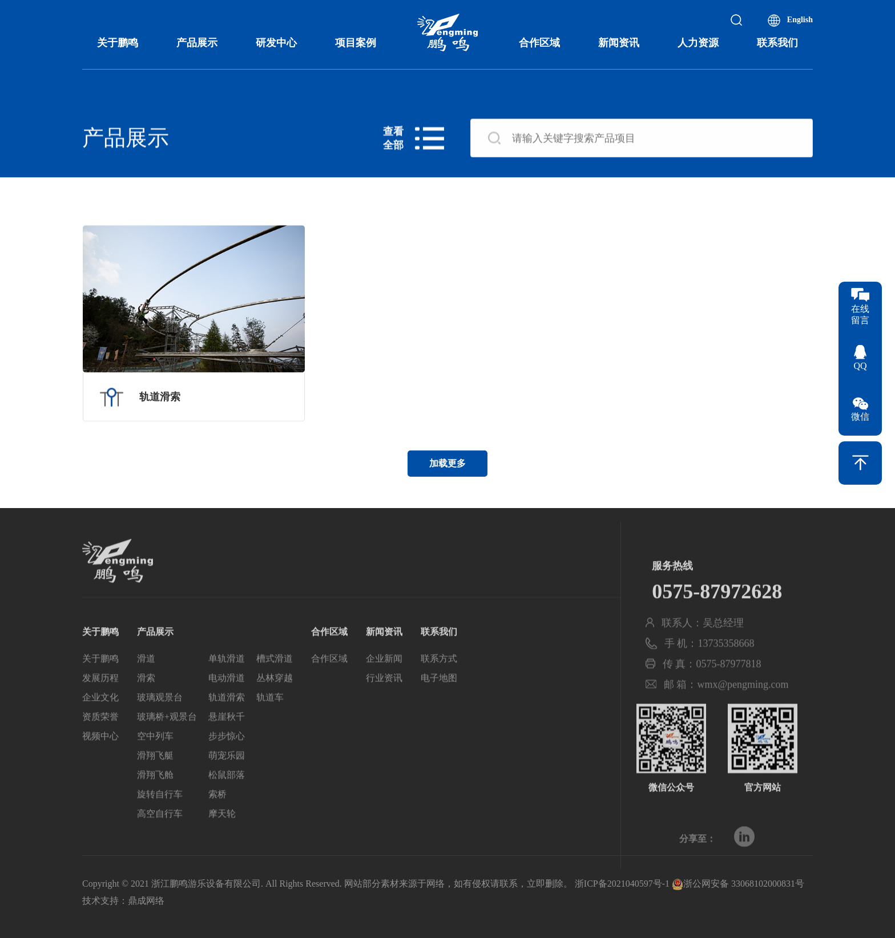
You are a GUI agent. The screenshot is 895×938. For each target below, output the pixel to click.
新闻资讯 (618, 42)
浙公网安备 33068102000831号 (738, 883)
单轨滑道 (226, 676)
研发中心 (276, 42)
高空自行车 (160, 831)
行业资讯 (384, 695)
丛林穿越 (274, 695)
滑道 (146, 676)
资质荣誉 (100, 734)
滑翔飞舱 (155, 792)
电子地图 (439, 695)
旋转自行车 (160, 812)
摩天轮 (222, 831)
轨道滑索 (226, 715)
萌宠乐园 (226, 773)
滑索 (146, 695)
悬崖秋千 (226, 734)
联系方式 (439, 676)
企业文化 (100, 715)
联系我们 (777, 42)
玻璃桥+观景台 (167, 734)
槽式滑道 (274, 676)
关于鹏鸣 (117, 42)
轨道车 (270, 715)
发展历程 (100, 695)
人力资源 (698, 42)
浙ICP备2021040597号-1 (622, 883)
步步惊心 (226, 753)
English (800, 19)
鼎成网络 (146, 900)
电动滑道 (226, 695)
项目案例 (355, 42)
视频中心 (100, 753)
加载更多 (447, 463)
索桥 (217, 812)
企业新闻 (384, 676)
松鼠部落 (226, 792)
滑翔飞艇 (155, 773)
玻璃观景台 (160, 715)
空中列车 (155, 753)
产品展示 (196, 42)
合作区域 (539, 42)
